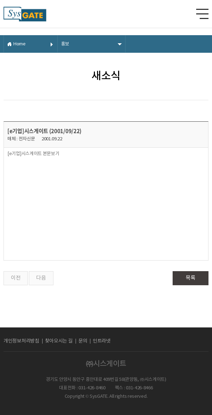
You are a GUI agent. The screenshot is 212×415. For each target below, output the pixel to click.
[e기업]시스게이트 (33, 154)
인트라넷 (102, 341)
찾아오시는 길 (59, 341)
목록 (190, 278)
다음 (41, 278)
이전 (15, 278)
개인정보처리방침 (21, 341)
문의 (82, 341)
